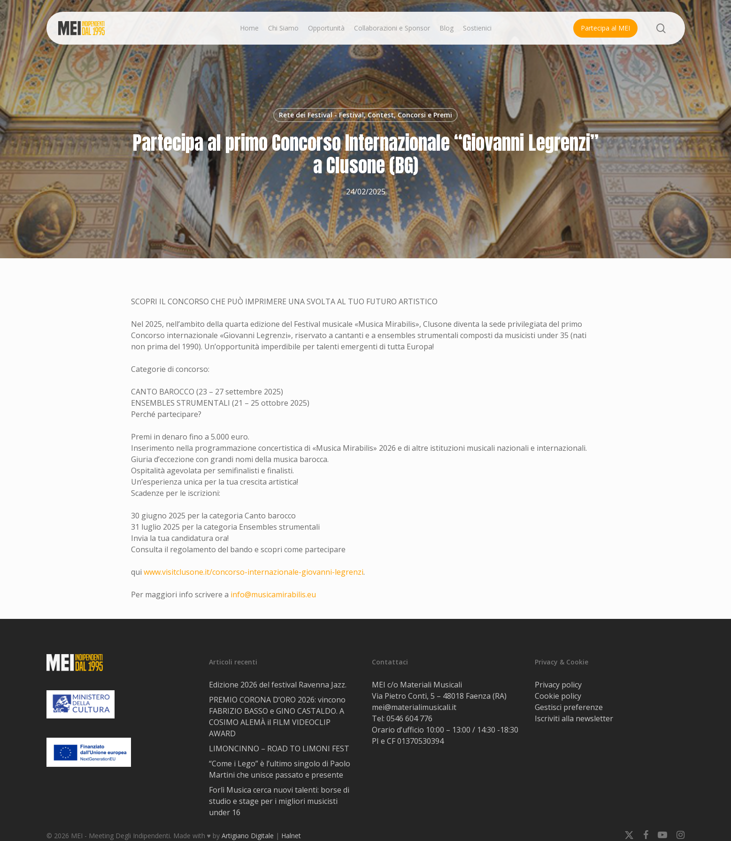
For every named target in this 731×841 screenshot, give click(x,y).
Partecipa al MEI (605, 27)
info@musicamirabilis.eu (273, 594)
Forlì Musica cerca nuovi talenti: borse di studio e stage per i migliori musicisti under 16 (279, 801)
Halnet (291, 835)
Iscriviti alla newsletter (574, 718)
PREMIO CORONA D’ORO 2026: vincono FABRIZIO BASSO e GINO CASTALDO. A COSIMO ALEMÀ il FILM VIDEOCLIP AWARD (277, 716)
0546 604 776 (409, 718)
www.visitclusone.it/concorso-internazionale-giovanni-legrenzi (253, 572)
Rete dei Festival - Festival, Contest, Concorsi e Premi (365, 114)
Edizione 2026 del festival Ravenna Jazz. (277, 684)
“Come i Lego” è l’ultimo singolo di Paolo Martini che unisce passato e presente (279, 769)
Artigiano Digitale (248, 835)
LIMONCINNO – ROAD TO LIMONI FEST (280, 748)
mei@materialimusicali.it (414, 707)
